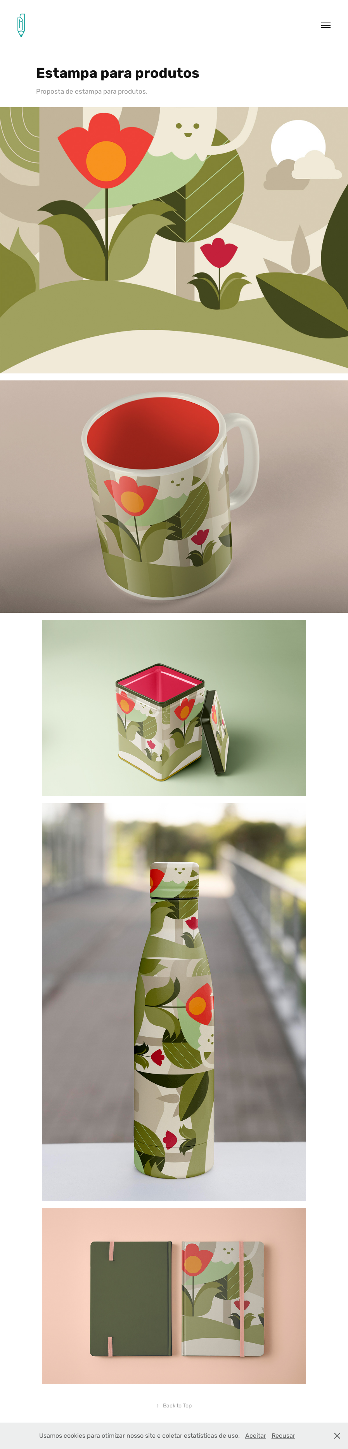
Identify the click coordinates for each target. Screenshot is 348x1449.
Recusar (283, 1435)
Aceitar (255, 1435)
